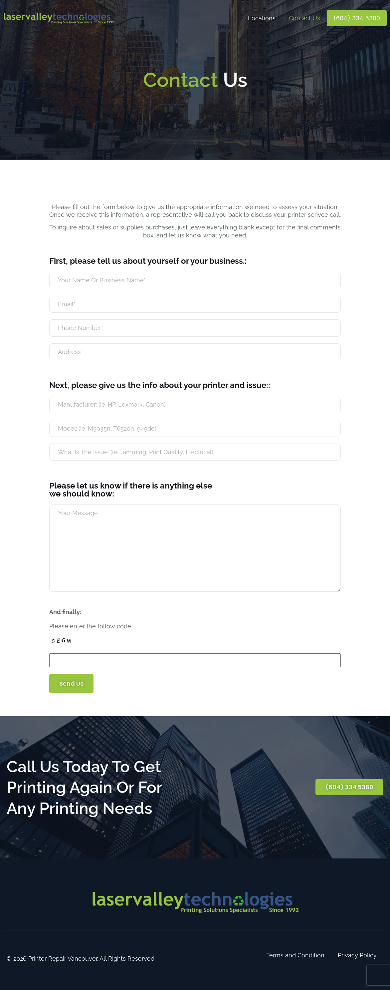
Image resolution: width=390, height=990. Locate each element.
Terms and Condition (295, 955)
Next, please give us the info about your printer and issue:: (159, 385)
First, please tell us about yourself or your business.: (148, 261)
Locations (262, 18)
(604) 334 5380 (356, 18)
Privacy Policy (357, 955)
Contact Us (304, 18)
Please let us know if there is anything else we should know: (130, 490)
